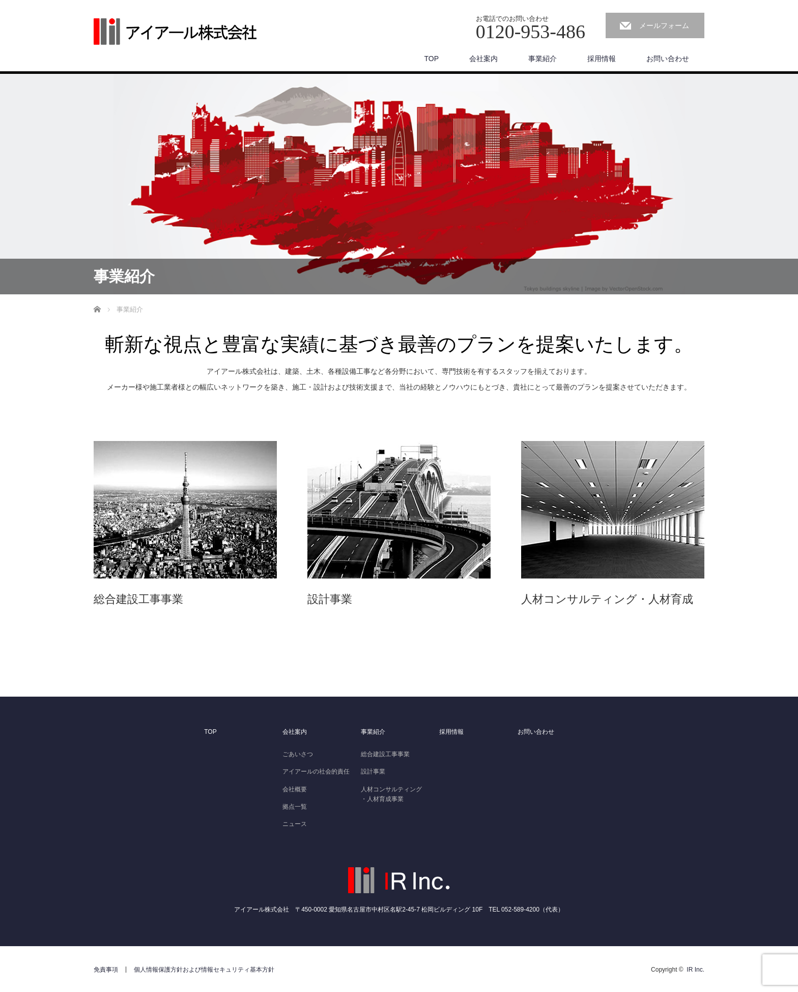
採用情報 (601, 58)
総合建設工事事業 (385, 754)
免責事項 (106, 970)
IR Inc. (695, 969)
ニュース (294, 824)
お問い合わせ (667, 58)
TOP (431, 58)
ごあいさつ (297, 754)
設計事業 (373, 771)
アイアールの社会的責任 (316, 771)
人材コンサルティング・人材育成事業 (391, 794)
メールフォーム (664, 25)
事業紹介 (542, 58)
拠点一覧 (294, 806)
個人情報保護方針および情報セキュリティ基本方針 (204, 970)
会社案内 (483, 58)
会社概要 (294, 789)
